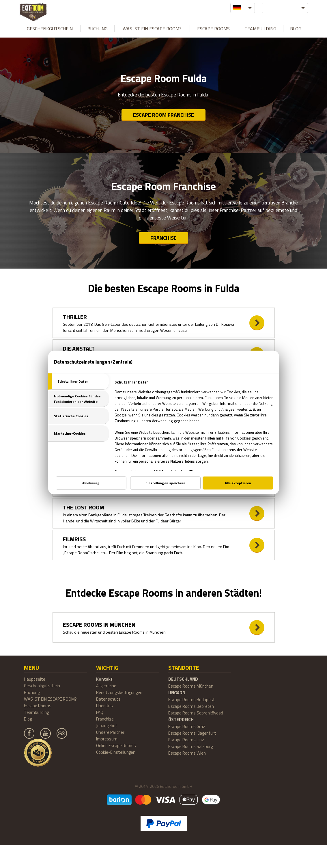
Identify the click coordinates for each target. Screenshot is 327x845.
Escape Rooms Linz (186, 739)
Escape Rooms (213, 28)
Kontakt (104, 679)
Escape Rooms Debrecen (191, 706)
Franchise (163, 238)
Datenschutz (108, 699)
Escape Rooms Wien (187, 753)
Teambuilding (260, 28)
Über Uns (104, 705)
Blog (295, 28)
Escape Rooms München (190, 686)
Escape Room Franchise (163, 115)
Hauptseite (34, 679)
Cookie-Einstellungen (115, 752)
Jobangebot (106, 725)
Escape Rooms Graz (186, 726)
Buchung (97, 28)
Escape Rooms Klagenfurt (192, 733)
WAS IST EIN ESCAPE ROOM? (152, 28)
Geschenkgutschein (50, 28)
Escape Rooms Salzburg (190, 746)
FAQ (99, 712)
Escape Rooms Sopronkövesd (195, 713)
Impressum (106, 739)
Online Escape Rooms (116, 745)
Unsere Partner (110, 732)
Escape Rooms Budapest (191, 699)
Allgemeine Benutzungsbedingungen (119, 689)
